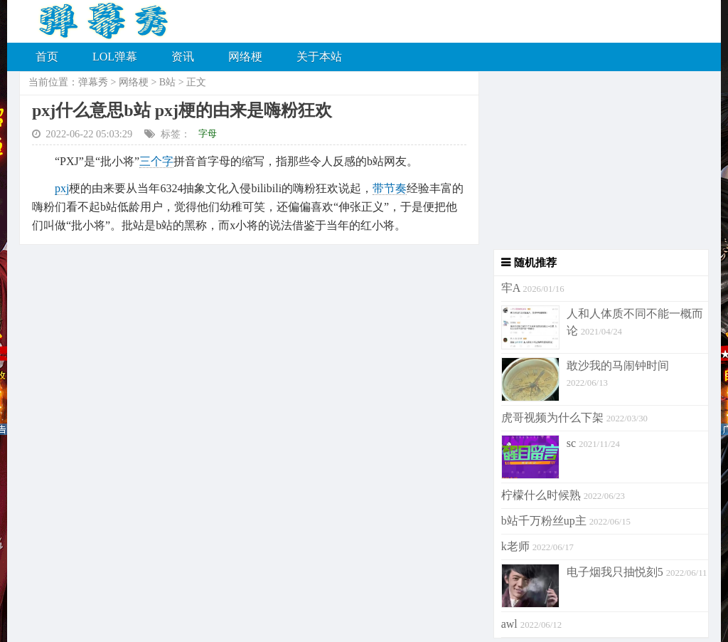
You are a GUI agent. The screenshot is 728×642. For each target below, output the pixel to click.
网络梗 (245, 57)
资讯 (182, 57)
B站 (167, 82)
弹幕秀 (93, 82)
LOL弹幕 (114, 57)
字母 (207, 133)
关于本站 (319, 57)
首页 (47, 57)
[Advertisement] (594, 160)
